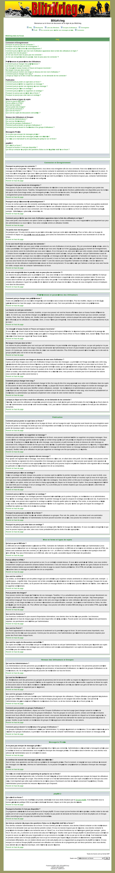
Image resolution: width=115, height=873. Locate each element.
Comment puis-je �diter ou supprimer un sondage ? (24, 91)
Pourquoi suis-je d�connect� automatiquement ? (24, 49)
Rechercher (38, 27)
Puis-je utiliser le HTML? (14, 103)
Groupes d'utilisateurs (69, 27)
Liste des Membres (52, 27)
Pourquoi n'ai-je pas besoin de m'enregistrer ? (22, 46)
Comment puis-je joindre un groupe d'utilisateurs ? (24, 125)
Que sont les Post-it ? (13, 111)
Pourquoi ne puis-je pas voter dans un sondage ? (23, 95)
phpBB (53, 865)
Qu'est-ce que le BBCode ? (15, 101)
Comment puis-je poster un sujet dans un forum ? (23, 82)
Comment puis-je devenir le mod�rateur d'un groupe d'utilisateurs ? (30, 127)
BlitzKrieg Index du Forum (15, 36)
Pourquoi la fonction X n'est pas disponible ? (21, 147)
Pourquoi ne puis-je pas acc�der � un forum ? (23, 93)
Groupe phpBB (81, 800)
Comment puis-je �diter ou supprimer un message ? (25, 84)
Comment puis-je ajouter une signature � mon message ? (27, 86)
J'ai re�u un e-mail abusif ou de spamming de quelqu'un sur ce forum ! (31, 139)
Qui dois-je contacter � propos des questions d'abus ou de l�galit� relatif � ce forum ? (38, 149)
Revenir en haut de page (14, 181)
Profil (34, 30)
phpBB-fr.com (61, 868)
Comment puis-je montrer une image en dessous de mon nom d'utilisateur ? (33, 72)
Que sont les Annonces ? (15, 109)
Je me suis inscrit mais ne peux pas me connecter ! (24, 55)
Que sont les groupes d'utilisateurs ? (19, 123)
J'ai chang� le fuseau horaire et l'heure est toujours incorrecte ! (28, 68)
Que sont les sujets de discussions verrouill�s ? (23, 113)
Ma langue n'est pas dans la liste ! (18, 70)
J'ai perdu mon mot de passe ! (16, 53)
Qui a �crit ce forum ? (14, 145)
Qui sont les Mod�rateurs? (15, 121)
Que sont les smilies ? (13, 105)
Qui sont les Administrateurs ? (16, 119)
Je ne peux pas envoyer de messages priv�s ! (22, 134)
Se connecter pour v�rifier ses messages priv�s (56, 30)
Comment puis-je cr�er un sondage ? (19, 89)
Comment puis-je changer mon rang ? (19, 74)
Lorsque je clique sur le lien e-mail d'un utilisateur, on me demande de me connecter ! (36, 76)
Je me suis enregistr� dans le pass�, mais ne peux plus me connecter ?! (32, 57)
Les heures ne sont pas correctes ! (18, 66)
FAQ (29, 27)
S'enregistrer (84, 27)
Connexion (79, 30)
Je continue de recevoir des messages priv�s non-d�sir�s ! (28, 136)
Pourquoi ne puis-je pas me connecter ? (20, 45)
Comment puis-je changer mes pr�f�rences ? (22, 64)
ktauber (62, 867)
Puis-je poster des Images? (15, 107)
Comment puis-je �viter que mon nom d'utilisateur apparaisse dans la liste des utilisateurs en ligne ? (42, 51)
